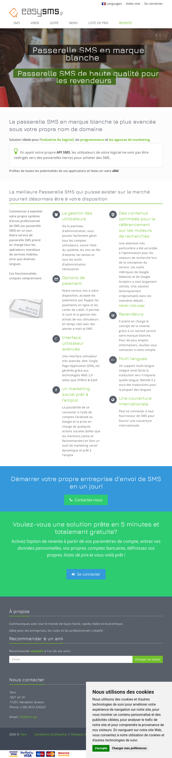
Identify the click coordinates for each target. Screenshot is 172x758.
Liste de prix (98, 23)
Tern (23, 734)
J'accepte (101, 748)
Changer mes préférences (129, 748)
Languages (114, 3)
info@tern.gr (28, 717)
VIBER (35, 23)
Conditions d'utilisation (50, 734)
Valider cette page (132, 305)
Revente (125, 23)
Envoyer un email (147, 659)
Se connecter (153, 3)
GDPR (54, 23)
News (73, 23)
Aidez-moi (133, 3)
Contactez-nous (86, 499)
